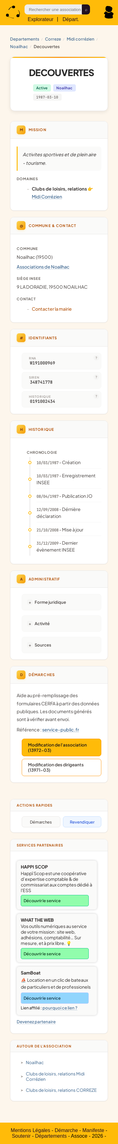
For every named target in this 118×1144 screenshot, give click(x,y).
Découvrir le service (42, 900)
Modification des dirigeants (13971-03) (56, 767)
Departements (24, 39)
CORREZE (53, 39)
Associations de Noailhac (43, 266)
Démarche (66, 1130)
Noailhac (19, 46)
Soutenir (21, 1136)
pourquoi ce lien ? (59, 1007)
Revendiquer (82, 822)
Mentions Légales (30, 1130)
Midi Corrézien (80, 39)
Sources (43, 644)
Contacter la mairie (52, 309)
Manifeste (93, 1130)
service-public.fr (60, 729)
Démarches (41, 822)
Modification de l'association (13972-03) (57, 747)
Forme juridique (50, 602)
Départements (51, 1136)
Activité (42, 623)
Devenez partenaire (36, 1021)
